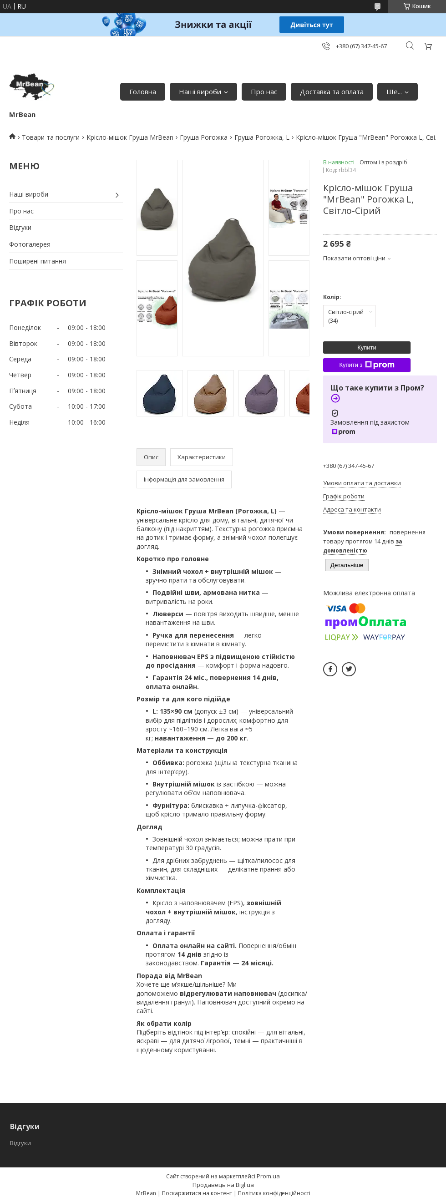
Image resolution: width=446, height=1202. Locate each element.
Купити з (366, 365)
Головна (142, 91)
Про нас (264, 91)
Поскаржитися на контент (197, 1193)
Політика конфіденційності (274, 1193)
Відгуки (20, 227)
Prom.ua (268, 1176)
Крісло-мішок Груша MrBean (129, 137)
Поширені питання (37, 261)
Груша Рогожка (204, 137)
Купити (366, 347)
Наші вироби (200, 91)
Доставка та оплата (332, 91)
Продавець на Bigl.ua (223, 1185)
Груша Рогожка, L (261, 137)
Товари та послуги (51, 137)
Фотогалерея (30, 244)
